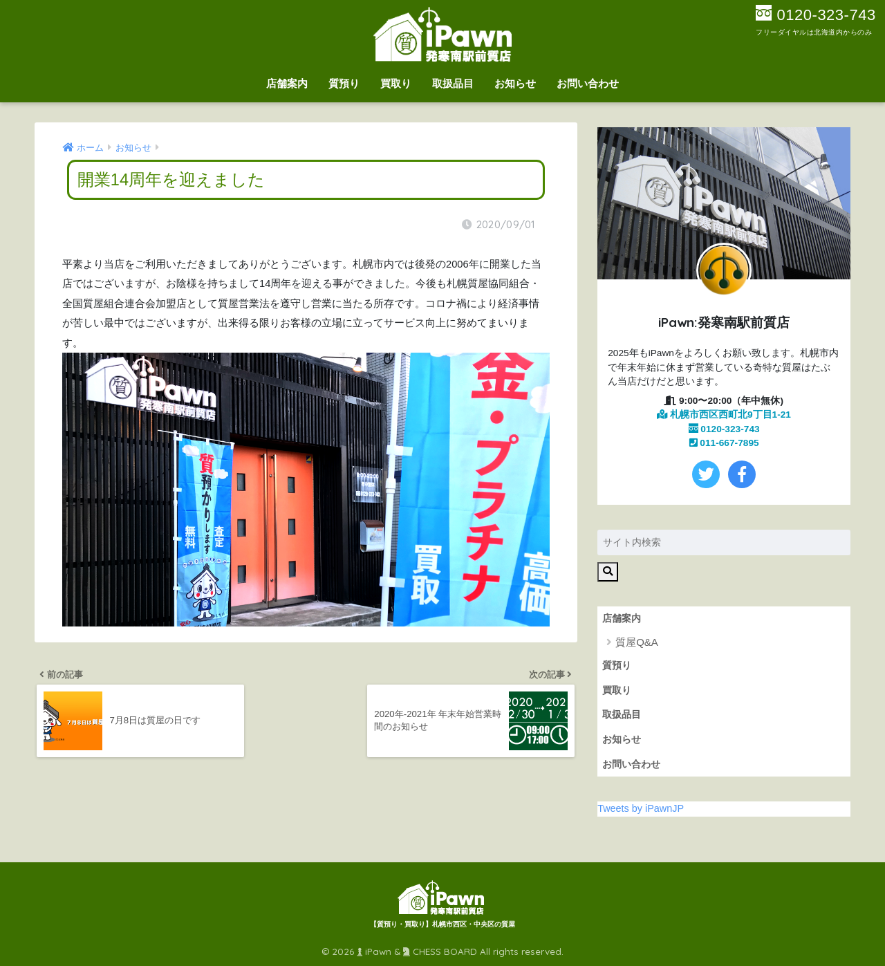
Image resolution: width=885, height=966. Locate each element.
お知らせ (515, 83)
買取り (395, 83)
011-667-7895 (724, 443)
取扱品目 (453, 83)
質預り (344, 83)
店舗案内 (287, 83)
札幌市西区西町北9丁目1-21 (724, 414)
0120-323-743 (724, 429)
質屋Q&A (636, 642)
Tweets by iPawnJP (640, 808)
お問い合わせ (588, 83)
